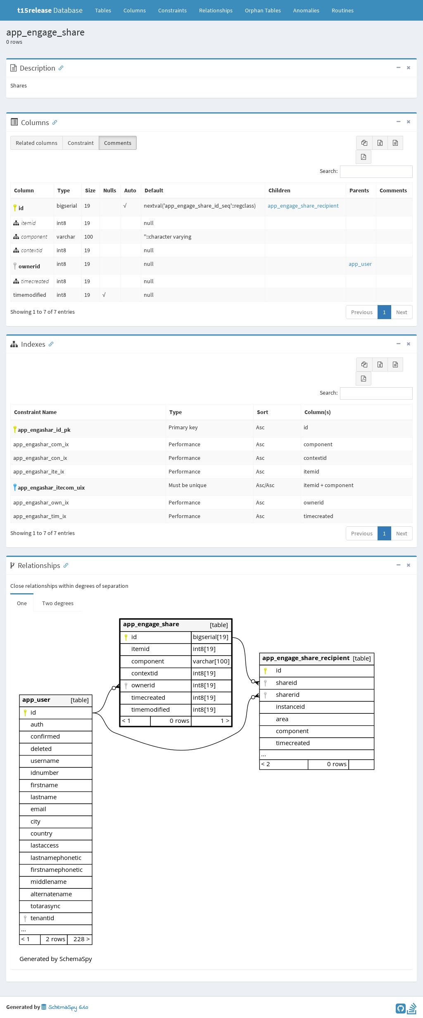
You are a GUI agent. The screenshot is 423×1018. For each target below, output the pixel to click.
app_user (360, 264)
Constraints (172, 10)
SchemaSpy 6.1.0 (64, 1007)
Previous (362, 312)
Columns (135, 10)
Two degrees (58, 603)
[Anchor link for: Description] (59, 67)
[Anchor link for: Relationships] (64, 564)
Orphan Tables (263, 10)
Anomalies (306, 10)
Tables (106, 10)
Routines (343, 10)
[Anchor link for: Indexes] (49, 343)
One (22, 603)
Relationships (216, 10)
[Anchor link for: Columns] (53, 121)
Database (50, 10)
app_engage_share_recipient (303, 205)
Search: (366, 172)
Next (401, 312)
